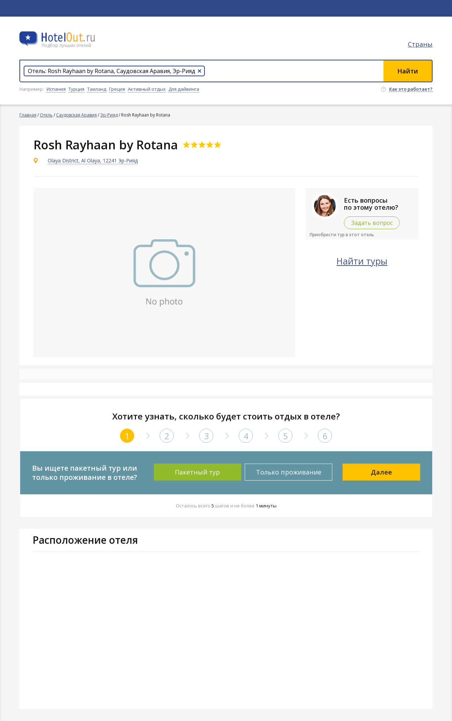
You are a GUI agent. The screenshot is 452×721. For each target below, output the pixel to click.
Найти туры (362, 261)
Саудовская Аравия (76, 115)
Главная (27, 115)
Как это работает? (411, 89)
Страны (420, 44)
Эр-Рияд (109, 115)
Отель (46, 115)
